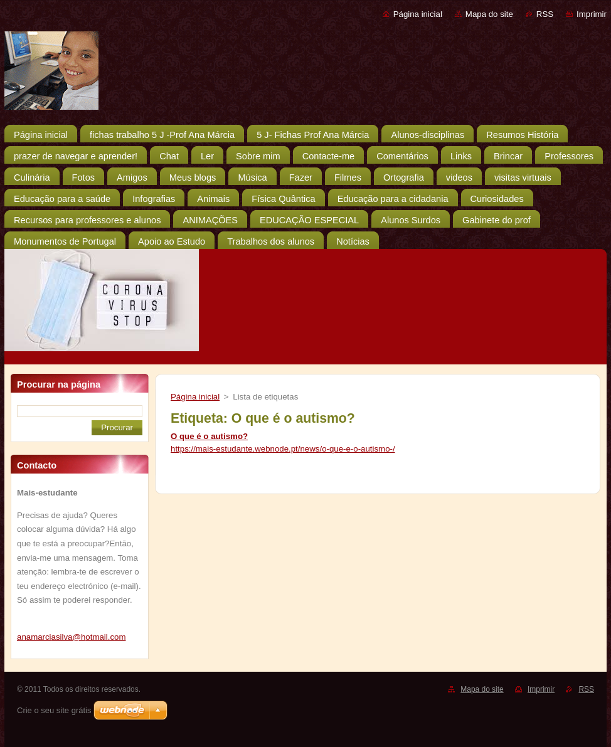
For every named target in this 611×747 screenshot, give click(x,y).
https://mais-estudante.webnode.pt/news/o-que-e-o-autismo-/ (283, 448)
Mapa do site (489, 14)
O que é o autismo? (209, 436)
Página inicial (417, 14)
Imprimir (591, 14)
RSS (544, 14)
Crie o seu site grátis (54, 710)
